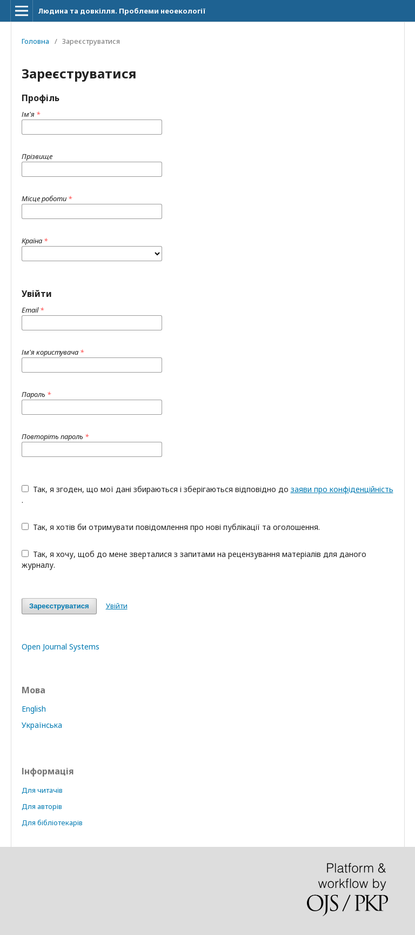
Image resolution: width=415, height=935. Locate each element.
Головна (35, 41)
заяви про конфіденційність (342, 489)
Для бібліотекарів (52, 822)
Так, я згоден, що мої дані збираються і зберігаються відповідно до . (207, 494)
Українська (42, 725)
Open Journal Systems (60, 646)
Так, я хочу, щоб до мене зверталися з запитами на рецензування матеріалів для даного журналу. (194, 559)
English (34, 709)
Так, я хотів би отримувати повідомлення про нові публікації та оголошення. (171, 527)
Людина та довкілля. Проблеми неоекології (121, 11)
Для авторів (42, 806)
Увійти (117, 606)
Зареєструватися (59, 606)
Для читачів (42, 790)
